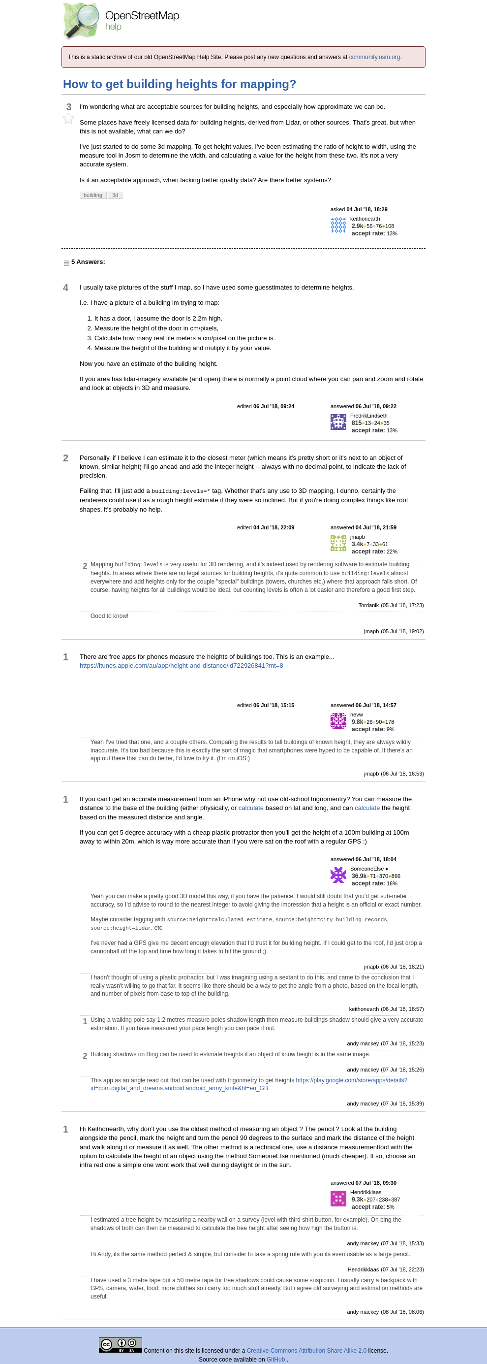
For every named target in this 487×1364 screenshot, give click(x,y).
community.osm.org (374, 57)
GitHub (277, 1359)
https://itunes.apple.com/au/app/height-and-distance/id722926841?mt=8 (181, 665)
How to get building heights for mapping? (180, 84)
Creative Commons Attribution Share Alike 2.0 (306, 1350)
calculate (251, 808)
